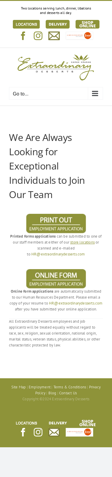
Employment (39, 387)
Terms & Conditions (69, 387)
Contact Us (68, 393)
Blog (52, 393)
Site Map (18, 387)
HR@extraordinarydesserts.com (58, 254)
